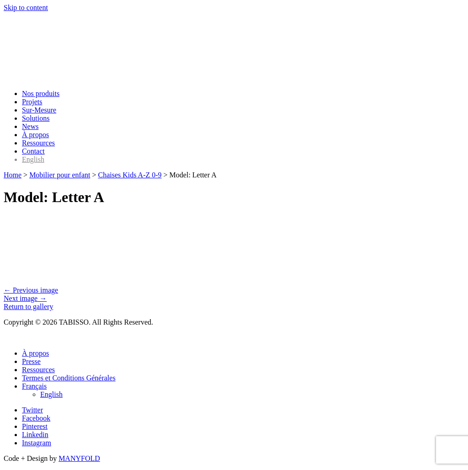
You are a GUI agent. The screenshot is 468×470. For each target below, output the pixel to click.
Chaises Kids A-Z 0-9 (129, 175)
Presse (31, 361)
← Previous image (31, 290)
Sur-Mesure (39, 110)
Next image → (25, 298)
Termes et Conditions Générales (69, 378)
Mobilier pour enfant (59, 175)
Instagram (36, 443)
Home (12, 175)
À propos (35, 135)
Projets (32, 102)
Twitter (32, 410)
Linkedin (35, 434)
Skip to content (26, 7)
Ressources (38, 143)
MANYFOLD (79, 458)
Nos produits (40, 93)
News (30, 126)
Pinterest (35, 426)
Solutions (35, 118)
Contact (33, 151)
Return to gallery (28, 306)
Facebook (36, 418)
